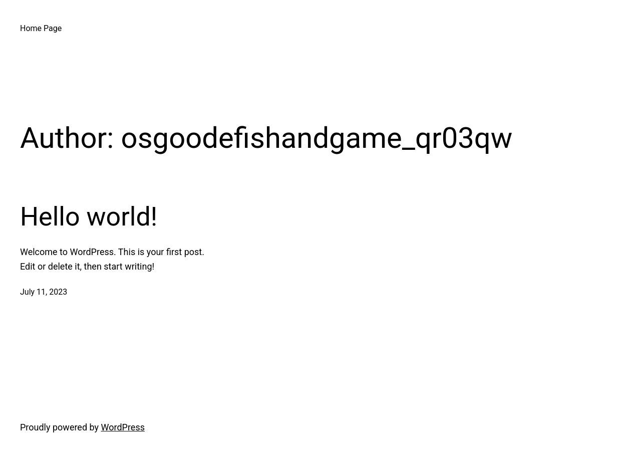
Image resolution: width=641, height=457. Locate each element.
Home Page (41, 28)
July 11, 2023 (43, 292)
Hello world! (88, 216)
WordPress (123, 427)
